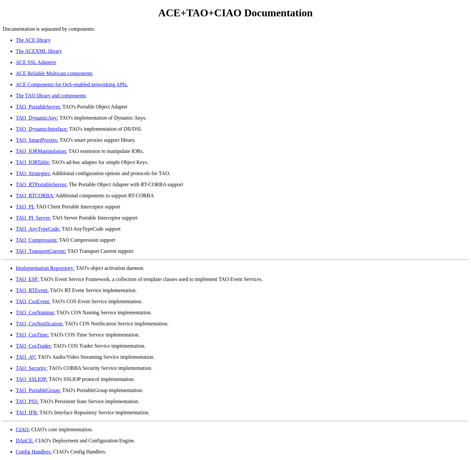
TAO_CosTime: (32, 334)
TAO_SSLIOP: (31, 379)
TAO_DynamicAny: (37, 118)
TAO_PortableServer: (38, 106)
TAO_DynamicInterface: (42, 129)
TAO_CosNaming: (35, 312)
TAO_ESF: (27, 279)
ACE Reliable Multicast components (54, 73)
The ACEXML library (39, 51)
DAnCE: (25, 440)
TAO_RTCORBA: (35, 195)
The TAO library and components (51, 95)
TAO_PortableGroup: (38, 390)
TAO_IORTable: (33, 162)
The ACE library (33, 40)
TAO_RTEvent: (32, 290)
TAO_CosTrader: (34, 346)
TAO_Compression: (37, 240)
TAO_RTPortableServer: (42, 184)
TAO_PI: (25, 206)
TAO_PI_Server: (33, 218)
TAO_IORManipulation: (41, 151)
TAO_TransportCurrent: (41, 251)
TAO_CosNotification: (39, 323)
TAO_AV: (26, 357)
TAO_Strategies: (33, 173)
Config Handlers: (34, 451)
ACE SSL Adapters (36, 62)
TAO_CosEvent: (33, 301)
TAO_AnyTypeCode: (38, 229)
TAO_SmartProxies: (37, 140)
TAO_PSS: (27, 401)
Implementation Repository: (45, 268)
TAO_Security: (31, 368)
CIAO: (23, 429)
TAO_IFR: (27, 412)
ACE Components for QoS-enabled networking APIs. (72, 84)
